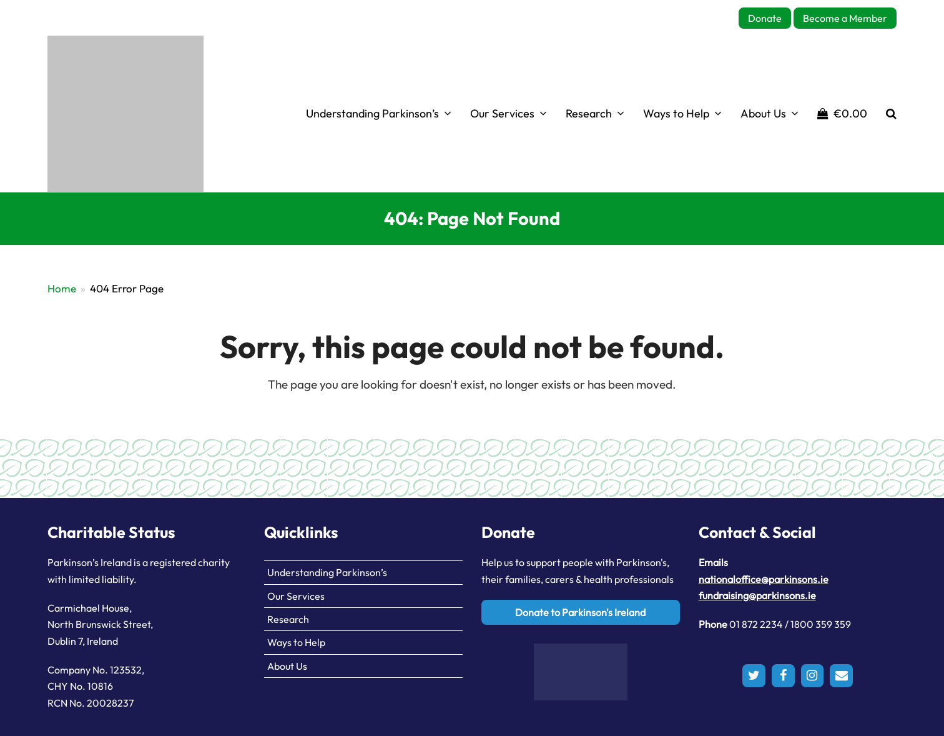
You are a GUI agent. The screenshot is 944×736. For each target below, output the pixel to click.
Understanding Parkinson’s (327, 572)
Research (288, 619)
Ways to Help (296, 642)
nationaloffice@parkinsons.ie (763, 579)
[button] (842, 114)
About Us (287, 666)
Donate (765, 18)
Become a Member (845, 18)
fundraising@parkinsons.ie (757, 595)
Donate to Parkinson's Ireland (580, 612)
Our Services (296, 596)
